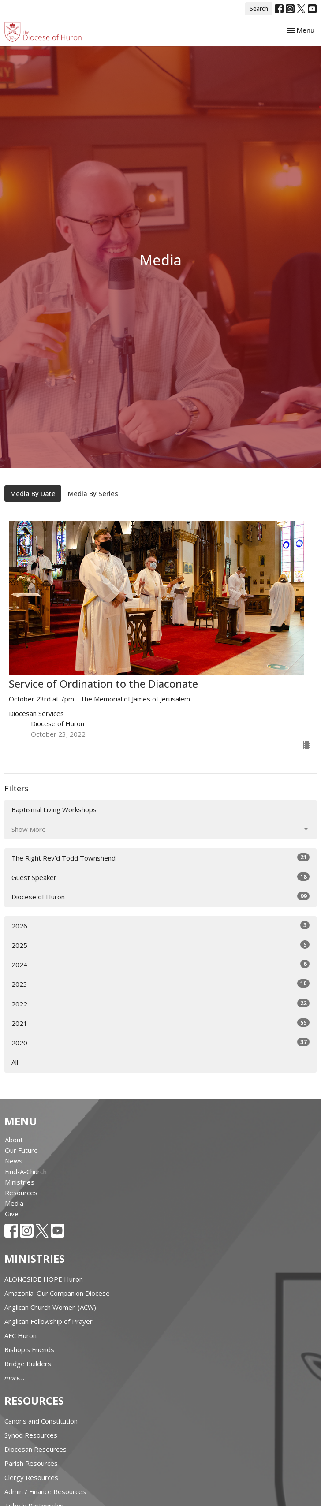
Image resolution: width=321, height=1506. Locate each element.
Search (259, 8)
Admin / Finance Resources (45, 1491)
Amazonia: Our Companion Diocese (57, 1293)
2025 (160, 945)
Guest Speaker (160, 877)
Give (12, 1213)
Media (14, 1203)
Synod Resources (30, 1435)
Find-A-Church (26, 1171)
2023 (160, 983)
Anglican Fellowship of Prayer (48, 1321)
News (13, 1160)
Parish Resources (31, 1463)
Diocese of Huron (160, 896)
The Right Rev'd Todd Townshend (160, 857)
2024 (160, 964)
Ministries (19, 1182)
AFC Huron (20, 1335)
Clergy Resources (31, 1477)
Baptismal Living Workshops (54, 809)
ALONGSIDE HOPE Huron (43, 1279)
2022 (160, 1003)
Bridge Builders (27, 1363)
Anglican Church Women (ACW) (50, 1307)
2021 (160, 1023)
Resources (21, 1192)
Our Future (21, 1150)
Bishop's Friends (29, 1349)
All (14, 1062)
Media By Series (93, 493)
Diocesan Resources (35, 1449)
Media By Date (33, 493)
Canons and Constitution (41, 1421)
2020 (160, 1042)
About (14, 1139)
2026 (160, 925)
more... (14, 1377)
